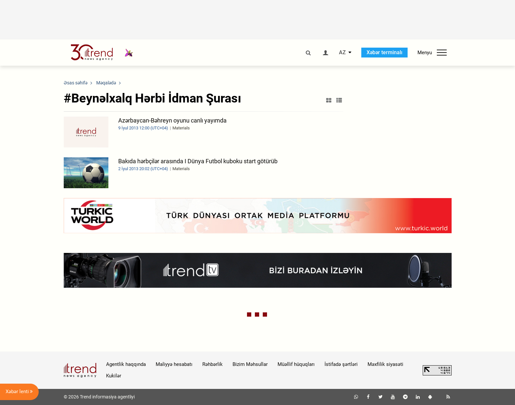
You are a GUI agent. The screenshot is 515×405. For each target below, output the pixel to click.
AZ (342, 52)
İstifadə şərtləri (341, 364)
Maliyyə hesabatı (174, 364)
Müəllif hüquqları (296, 364)
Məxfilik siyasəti (385, 364)
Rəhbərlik (212, 364)
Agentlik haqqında (126, 364)
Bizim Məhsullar (250, 364)
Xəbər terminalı (384, 52)
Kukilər (113, 376)
